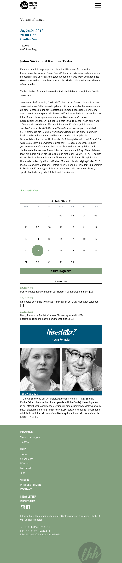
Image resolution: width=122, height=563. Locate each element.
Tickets (24, 442)
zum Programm (62, 271)
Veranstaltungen (30, 437)
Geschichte (26, 459)
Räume (24, 463)
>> (70, 201)
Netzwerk (26, 468)
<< (51, 201)
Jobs (22, 473)
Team (23, 454)
